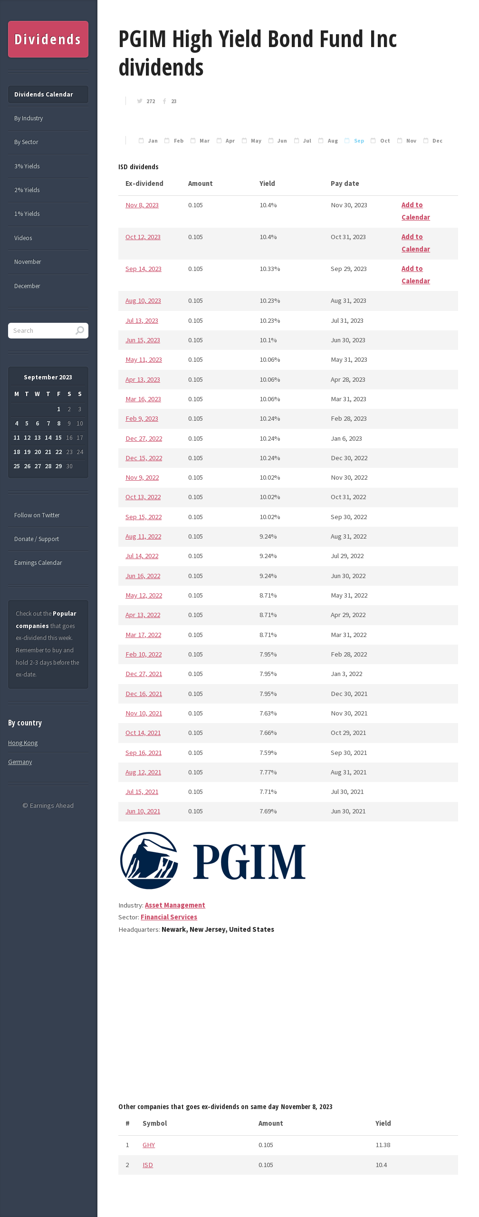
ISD (148, 1164)
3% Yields (26, 166)
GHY (149, 1144)
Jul (307, 141)
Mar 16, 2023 (143, 399)
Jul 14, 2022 (141, 555)
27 (37, 466)
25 (16, 466)
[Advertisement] (288, 1021)
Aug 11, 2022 (143, 536)
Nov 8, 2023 (142, 205)
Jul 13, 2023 (141, 320)
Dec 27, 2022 (143, 438)
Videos (23, 238)
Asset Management (175, 905)
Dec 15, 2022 (143, 458)
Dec (437, 141)
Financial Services (169, 917)
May (256, 141)
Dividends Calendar (43, 94)
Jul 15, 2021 (141, 791)
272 (150, 101)
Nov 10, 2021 (143, 713)
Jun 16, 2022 (142, 575)
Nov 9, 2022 (142, 477)
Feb (178, 141)
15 (58, 438)
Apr (230, 141)
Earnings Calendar (38, 563)
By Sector (26, 142)
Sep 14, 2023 (143, 268)
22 (58, 452)
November (27, 262)
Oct (385, 141)
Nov (411, 141)
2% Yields (26, 190)
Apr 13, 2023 (142, 379)
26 (27, 466)
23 (174, 101)
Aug (333, 141)
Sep (359, 141)
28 (48, 466)
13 (37, 438)
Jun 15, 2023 (142, 340)
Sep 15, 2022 (143, 516)
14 (48, 438)
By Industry (28, 118)
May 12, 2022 (143, 595)
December (27, 286)
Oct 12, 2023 (143, 236)
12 (27, 438)
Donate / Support (36, 539)
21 (48, 452)
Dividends (47, 38)
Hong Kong (23, 743)
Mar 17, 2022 (143, 634)
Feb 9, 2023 (141, 418)
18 (16, 452)
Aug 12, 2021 (143, 772)
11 (16, 438)
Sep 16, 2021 (143, 752)
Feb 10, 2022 (143, 654)
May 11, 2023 (143, 359)
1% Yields (26, 214)
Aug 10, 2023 (143, 300)
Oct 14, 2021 (143, 732)
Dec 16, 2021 (143, 693)
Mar (205, 141)
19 (27, 452)
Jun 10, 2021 (142, 811)
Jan (153, 141)
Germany (20, 762)
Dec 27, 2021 (143, 673)
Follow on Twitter (36, 515)
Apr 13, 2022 (142, 614)
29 (58, 466)
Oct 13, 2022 (143, 497)
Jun (282, 141)
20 (37, 452)
